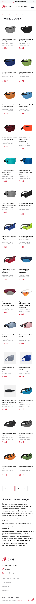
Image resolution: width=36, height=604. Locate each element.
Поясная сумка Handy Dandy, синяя (26, 105)
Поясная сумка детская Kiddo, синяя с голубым (26, 270)
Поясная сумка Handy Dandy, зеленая (26, 73)
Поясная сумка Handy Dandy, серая (9, 40)
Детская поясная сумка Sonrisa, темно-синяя (26, 172)
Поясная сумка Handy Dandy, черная (26, 40)
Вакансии (5, 586)
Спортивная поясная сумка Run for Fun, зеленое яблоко (26, 238)
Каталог (11, 15)
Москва (5, 2)
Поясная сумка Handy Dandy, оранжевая (9, 105)
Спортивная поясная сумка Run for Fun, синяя (9, 238)
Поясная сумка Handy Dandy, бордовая (9, 138)
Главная (4, 15)
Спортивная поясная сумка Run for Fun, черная (26, 205)
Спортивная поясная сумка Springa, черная (9, 401)
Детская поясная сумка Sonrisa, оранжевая (24, 139)
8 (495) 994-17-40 (22, 7)
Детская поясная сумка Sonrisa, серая (9, 204)
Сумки (18, 15)
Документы (6, 582)
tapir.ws (19, 600)
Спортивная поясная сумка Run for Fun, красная (9, 270)
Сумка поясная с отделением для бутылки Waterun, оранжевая (25, 304)
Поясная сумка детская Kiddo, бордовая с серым (8, 303)
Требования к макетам (10, 578)
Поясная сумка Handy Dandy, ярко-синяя (9, 73)
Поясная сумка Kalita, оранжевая (9, 467)
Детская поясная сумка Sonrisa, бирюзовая (8, 172)
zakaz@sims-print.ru (21, 2)
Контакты (6, 590)
